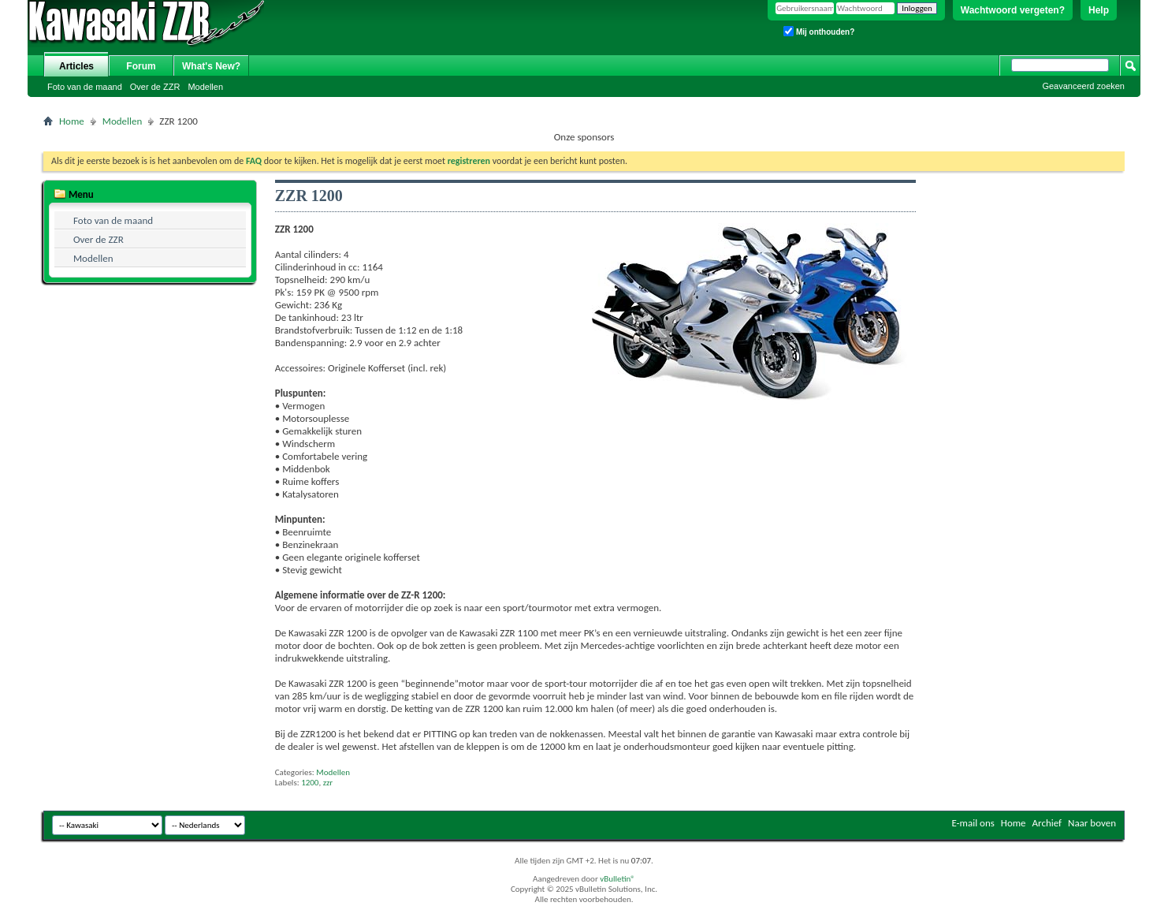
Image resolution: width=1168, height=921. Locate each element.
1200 (309, 782)
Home (71, 121)
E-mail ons (972, 823)
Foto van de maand (84, 86)
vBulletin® (617, 879)
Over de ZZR (155, 86)
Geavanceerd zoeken (1083, 86)
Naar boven (1092, 823)
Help (1098, 10)
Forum (140, 66)
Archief (1047, 823)
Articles (76, 66)
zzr (328, 782)
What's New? (211, 66)
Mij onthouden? (818, 31)
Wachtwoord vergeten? (1013, 10)
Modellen (205, 86)
